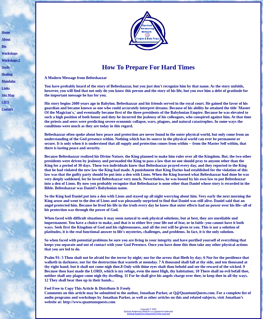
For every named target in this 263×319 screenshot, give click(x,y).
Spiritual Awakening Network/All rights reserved (148, 314)
